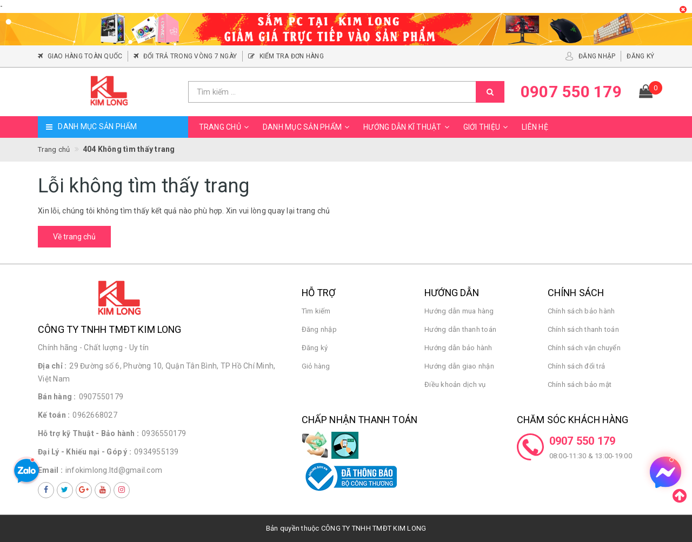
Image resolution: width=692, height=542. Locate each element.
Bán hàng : (57, 396)
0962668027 (94, 415)
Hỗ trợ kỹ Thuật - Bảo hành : (88, 433)
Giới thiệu (487, 127)
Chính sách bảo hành (581, 311)
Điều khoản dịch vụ (455, 384)
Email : (50, 470)
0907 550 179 (582, 440)
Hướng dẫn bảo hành (458, 348)
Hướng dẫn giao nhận (459, 366)
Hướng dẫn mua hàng (459, 311)
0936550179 (164, 433)
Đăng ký (315, 348)
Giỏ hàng (316, 366)
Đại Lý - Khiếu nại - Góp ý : (84, 451)
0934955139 (156, 451)
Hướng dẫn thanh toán (460, 329)
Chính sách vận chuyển (584, 348)
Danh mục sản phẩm (307, 127)
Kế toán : (54, 415)
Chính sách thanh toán (583, 329)
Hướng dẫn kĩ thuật (408, 127)
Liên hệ (535, 127)
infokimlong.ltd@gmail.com (113, 470)
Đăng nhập (319, 329)
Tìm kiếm (316, 311)
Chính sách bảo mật (580, 384)
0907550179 (101, 396)
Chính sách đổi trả (577, 366)
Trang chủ (225, 127)
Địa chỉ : (52, 366)
